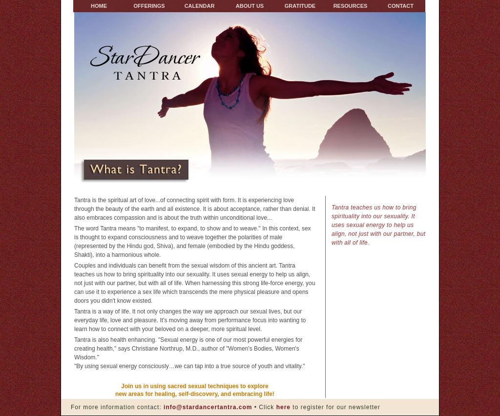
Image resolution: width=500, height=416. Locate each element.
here (282, 407)
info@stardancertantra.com (208, 407)
